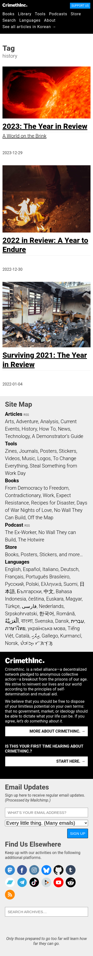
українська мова (46, 628)
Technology (17, 436)
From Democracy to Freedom (36, 488)
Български (29, 591)
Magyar (74, 599)
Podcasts (58, 14)
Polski (32, 584)
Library (24, 14)
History (29, 429)
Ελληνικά (51, 584)
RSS (26, 415)
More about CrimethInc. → (57, 731)
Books (8, 14)
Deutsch (69, 569)
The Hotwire (31, 540)
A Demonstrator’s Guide (57, 436)
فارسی (29, 606)
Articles (13, 414)
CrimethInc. (14, 4)
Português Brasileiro (47, 577)
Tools (40, 14)
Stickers (67, 451)
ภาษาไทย (15, 628)
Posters (48, 451)
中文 (49, 591)
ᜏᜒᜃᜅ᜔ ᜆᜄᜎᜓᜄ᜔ (36, 643)
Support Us (80, 5)
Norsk (11, 643)
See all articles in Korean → (29, 26)
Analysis (49, 421)
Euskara (54, 599)
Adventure (27, 421)
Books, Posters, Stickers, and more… (44, 554)
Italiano (50, 569)
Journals (28, 451)
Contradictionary (23, 495)
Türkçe (12, 606)
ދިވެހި (35, 636)
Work (48, 495)
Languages (30, 20)
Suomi (70, 584)
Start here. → (70, 761)
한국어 (46, 614)
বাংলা (27, 621)
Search (9, 20)
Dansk (62, 621)
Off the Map (40, 517)
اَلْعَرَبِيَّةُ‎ (12, 621)
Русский (14, 584)
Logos (44, 458)
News (64, 429)
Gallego (50, 636)
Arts (9, 421)
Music (28, 458)
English (13, 569)
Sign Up (77, 833)
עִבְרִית (77, 621)
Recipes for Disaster (52, 503)
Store (76, 14)
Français (14, 577)
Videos (12, 458)
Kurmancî (70, 636)
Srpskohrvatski (21, 614)
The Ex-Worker (20, 532)
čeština (36, 599)
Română (65, 614)
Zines (11, 451)
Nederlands (51, 606)
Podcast (14, 525)
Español (31, 569)
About (50, 20)
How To (47, 429)
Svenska (44, 621)
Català (22, 636)
